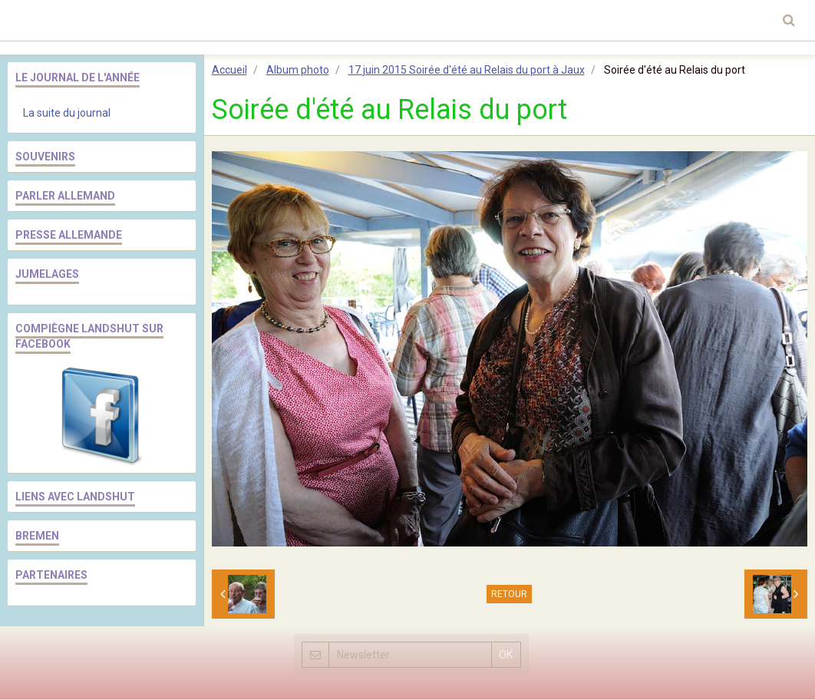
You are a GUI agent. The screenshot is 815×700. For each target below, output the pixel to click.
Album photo (297, 70)
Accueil (229, 70)
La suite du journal (67, 113)
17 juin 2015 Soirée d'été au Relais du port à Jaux (466, 70)
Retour (509, 594)
